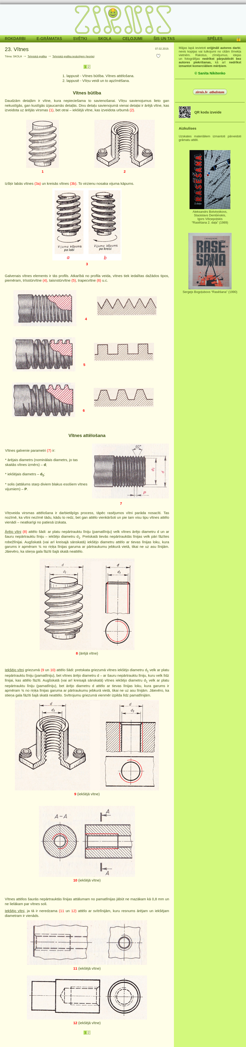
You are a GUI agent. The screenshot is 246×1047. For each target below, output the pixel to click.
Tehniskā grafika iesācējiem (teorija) (73, 56)
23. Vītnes (17, 49)
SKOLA (104, 39)
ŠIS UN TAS (164, 39)
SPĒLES (214, 39)
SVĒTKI (80, 39)
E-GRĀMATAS (49, 39)
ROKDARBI (15, 39)
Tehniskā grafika (37, 56)
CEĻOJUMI (132, 39)
